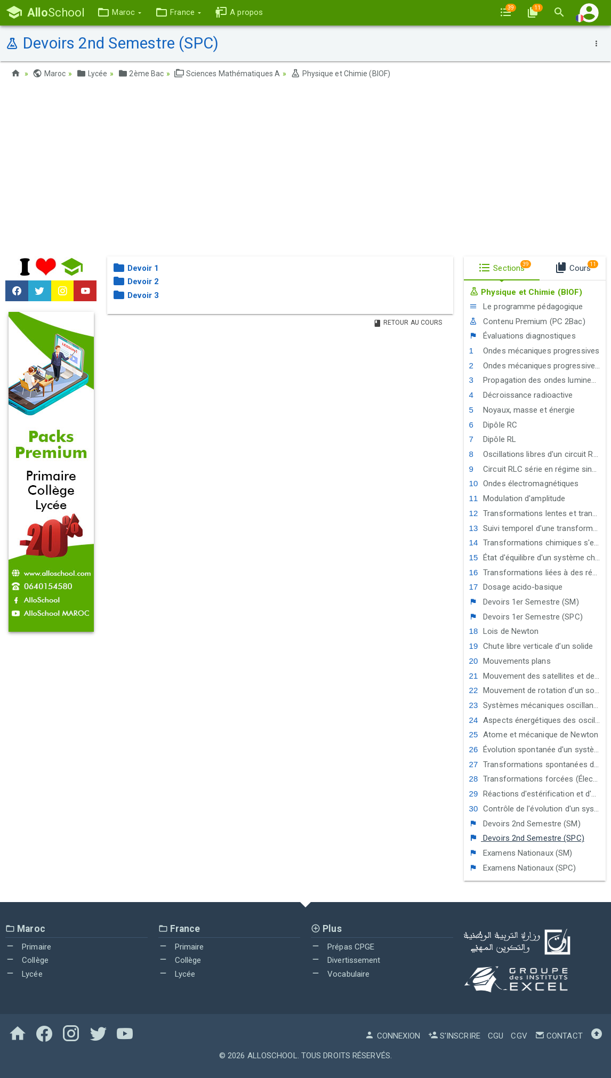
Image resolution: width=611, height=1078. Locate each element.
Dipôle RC (493, 425)
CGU (495, 1036)
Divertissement (346, 960)
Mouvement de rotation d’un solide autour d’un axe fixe (537, 690)
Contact (559, 1036)
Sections (504, 266)
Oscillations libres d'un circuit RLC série (537, 454)
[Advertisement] (305, 171)
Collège (27, 960)
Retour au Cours (408, 322)
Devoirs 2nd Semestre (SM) (525, 823)
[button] (119, 12)
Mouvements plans (510, 661)
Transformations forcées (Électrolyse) (537, 779)
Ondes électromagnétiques (524, 483)
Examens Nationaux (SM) (521, 853)
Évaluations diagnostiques (522, 336)
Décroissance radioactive (521, 395)
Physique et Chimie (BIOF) (340, 73)
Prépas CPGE (342, 947)
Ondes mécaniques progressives (534, 351)
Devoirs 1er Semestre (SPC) (526, 617)
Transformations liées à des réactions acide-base (537, 572)
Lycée (91, 73)
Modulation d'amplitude (517, 498)
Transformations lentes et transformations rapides (537, 513)
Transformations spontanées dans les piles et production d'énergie (537, 764)
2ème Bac (141, 73)
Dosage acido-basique (516, 587)
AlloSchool (272, 1055)
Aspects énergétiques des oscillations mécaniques (537, 720)
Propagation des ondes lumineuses (537, 380)
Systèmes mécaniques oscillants (535, 705)
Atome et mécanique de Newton (533, 734)
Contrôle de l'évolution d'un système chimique (537, 809)
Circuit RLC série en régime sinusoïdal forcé (537, 469)
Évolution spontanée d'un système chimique (537, 749)
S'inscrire (454, 1036)
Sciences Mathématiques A (227, 73)
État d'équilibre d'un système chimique (537, 557)
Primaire (28, 947)
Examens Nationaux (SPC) (522, 868)
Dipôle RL (493, 439)
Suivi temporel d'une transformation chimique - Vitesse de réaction (537, 528)
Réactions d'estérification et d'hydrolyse (537, 794)
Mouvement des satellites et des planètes (537, 676)
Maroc (49, 73)
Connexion (392, 1036)
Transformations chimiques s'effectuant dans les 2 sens (537, 543)
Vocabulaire (340, 974)
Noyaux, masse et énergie (522, 410)
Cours (576, 266)
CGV (519, 1036)
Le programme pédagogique (526, 306)
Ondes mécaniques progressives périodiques (537, 366)
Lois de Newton (504, 631)
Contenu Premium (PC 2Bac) (527, 321)
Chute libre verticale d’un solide (531, 646)
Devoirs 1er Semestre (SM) (524, 602)
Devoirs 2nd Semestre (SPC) (526, 838)
